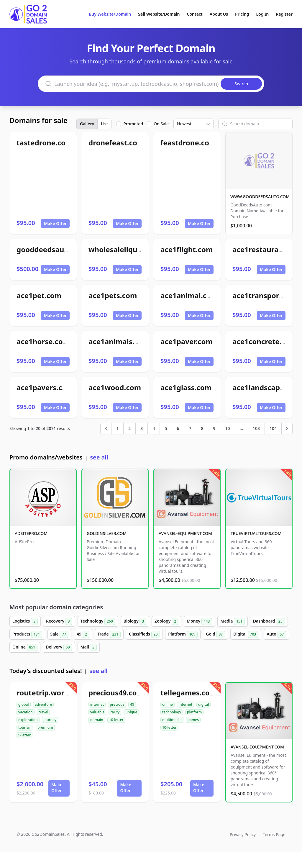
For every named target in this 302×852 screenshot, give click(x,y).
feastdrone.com (188, 142)
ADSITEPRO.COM (31, 533)
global (23, 704)
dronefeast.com (116, 142)
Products (27, 634)
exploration (28, 719)
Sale (59, 634)
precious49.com (116, 692)
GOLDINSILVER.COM (107, 533)
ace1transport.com (265, 295)
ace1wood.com (114, 387)
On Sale (161, 124)
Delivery (59, 647)
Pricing (242, 14)
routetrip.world (44, 692)
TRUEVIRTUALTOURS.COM (256, 533)
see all (99, 457)
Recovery (59, 621)
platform (194, 712)
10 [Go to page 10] (227, 428)
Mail (89, 647)
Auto (276, 634)
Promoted (133, 124)
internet (97, 704)
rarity (114, 712)
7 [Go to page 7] (190, 428)
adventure (43, 704)
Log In (262, 14)
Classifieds (144, 634)
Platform (183, 634)
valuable (97, 712)
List (104, 124)
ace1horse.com (43, 341)
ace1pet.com (39, 295)
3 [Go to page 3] (141, 428)
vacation (25, 712)
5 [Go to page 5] (166, 428)
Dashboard (269, 621)
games (193, 719)
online (167, 704)
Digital (245, 634)
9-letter (24, 735)
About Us (219, 14)
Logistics (25, 621)
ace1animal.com (189, 295)
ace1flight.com (186, 249)
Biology (135, 621)
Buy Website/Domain (110, 14)
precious (117, 704)
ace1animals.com (118, 341)
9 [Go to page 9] (214, 428)
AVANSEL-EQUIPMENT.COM (185, 533)
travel (43, 712)
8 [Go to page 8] (202, 428)
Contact (195, 14)
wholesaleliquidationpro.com (139, 249)
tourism (25, 727)
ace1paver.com (186, 341)
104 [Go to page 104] (273, 428)
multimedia (172, 719)
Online (24, 647)
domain (96, 719)
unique (131, 712)
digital (203, 704)
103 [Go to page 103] (256, 428)
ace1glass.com (185, 387)
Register (284, 14)
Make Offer (55, 223)
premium (45, 727)
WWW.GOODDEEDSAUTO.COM (260, 196)
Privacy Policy (243, 834)
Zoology (166, 621)
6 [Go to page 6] (178, 428)
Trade (109, 634)
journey (50, 719)
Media (232, 621)
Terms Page (274, 834)
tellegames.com (188, 692)
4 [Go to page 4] (153, 428)
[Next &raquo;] (287, 428)
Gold (215, 634)
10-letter (116, 719)
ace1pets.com (112, 295)
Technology (98, 621)
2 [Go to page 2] (129, 428)
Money (199, 621)
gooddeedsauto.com (52, 249)
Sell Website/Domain (159, 14)
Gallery (87, 124)
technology (171, 712)
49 (83, 634)
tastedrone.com (44, 142)
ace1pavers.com (45, 387)
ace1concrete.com (264, 341)
